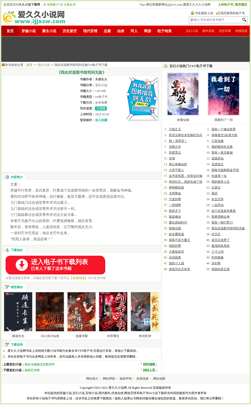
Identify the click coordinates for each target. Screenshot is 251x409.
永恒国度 (175, 257)
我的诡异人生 (220, 181)
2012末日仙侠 (50, 336)
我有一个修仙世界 (223, 129)
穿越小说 (29, 31)
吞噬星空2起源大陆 (224, 135)
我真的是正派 (220, 269)
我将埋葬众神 (220, 216)
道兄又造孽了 (220, 240)
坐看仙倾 (183, 120)
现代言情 (90, 31)
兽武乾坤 (145, 336)
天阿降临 (175, 193)
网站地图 (159, 378)
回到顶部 (149, 364)
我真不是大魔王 (179, 240)
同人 (134, 31)
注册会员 (70, 4)
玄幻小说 (192, 31)
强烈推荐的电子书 (232, 13)
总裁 (107, 31)
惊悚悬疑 (241, 31)
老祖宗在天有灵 (179, 269)
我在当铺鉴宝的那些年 (40, 364)
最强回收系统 (220, 246)
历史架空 (70, 31)
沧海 (172, 158)
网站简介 (92, 378)
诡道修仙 (175, 216)
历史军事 (225, 31)
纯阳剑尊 (175, 246)
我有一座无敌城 (222, 152)
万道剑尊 (175, 199)
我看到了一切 (223, 120)
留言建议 (241, 4)
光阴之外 (175, 146)
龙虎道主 (217, 164)
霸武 (214, 193)
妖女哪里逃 (176, 234)
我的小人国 (176, 263)
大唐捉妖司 (176, 251)
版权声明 (126, 378)
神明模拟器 (176, 187)
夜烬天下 (175, 211)
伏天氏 (216, 234)
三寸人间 (217, 251)
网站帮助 (109, 378)
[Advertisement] (125, 49)
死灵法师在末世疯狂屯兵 (185, 135)
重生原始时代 (178, 222)
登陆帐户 (53, 4)
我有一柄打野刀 (222, 222)
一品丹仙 (217, 205)
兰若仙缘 (217, 141)
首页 (10, 31)
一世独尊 (175, 205)
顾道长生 (18, 336)
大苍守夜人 (176, 170)
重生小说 (49, 31)
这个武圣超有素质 (223, 211)
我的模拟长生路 (222, 146)
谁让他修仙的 (178, 164)
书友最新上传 (204, 13)
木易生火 (101, 79)
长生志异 (217, 199)
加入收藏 (101, 120)
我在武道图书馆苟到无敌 (228, 228)
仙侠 (120, 31)
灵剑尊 (216, 263)
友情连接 (142, 378)
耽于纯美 (164, 31)
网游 (147, 31)
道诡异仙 (217, 158)
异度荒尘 (175, 152)
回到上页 (149, 370)
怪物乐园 (175, 228)
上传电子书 (225, 4)
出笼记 (216, 187)
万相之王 (175, 129)
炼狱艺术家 (32, 370)
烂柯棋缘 (217, 257)
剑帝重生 (113, 336)
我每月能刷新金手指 (225, 170)
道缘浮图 (82, 336)
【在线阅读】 (78, 278)
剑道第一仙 (219, 176)
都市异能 (208, 31)
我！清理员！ (178, 141)
